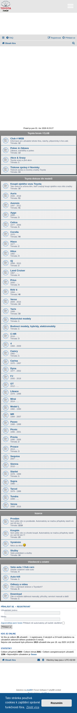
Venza (13, 504)
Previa (14, 437)
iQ (11, 261)
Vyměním (15, 542)
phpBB (29, 690)
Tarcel (13, 488)
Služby (14, 550)
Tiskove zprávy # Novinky (24, 167)
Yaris (13, 309)
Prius (13, 280)
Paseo (13, 421)
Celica (13, 222)
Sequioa (15, 456)
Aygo (13, 212)
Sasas (34, 654)
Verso (13, 299)
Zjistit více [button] (32, 707)
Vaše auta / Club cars (22, 567)
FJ (11, 376)
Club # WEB (17, 138)
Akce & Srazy (18, 157)
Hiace (13, 241)
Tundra (14, 496)
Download (16, 594)
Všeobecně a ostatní (38, 562)
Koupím (14, 530)
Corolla (14, 232)
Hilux (13, 251)
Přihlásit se (7, 606)
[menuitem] (9, 38)
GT (12, 383)
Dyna (13, 368)
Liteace (14, 391)
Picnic (13, 429)
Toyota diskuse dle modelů (38, 178)
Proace (14, 446)
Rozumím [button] (56, 703)
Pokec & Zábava (19, 148)
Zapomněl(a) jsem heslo (11, 623)
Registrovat (23, 606)
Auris (13, 193)
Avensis (14, 203)
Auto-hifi (15, 576)
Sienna (14, 464)
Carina (14, 360)
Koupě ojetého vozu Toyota (25, 184)
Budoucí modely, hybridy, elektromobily (33, 326)
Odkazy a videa (19, 584)
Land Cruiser (17, 270)
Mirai (13, 399)
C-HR (13, 334)
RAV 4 (13, 289)
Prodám (14, 518)
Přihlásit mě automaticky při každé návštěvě (44, 623)
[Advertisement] (38, 24)
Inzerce (38, 513)
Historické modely (20, 318)
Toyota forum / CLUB (38, 133)
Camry (14, 351)
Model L (14, 406)
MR (12, 414)
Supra (13, 481)
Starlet (14, 471)
